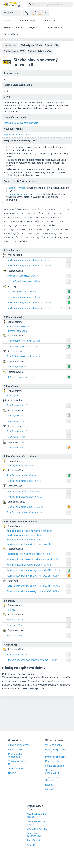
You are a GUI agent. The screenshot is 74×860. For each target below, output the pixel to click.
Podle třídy (9, 34)
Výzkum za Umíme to (17, 762)
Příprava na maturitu (55, 756)
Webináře (50, 789)
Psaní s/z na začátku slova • (25, 475)
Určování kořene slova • (22, 276)
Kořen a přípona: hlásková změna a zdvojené (29, 530)
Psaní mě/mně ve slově (19, 326)
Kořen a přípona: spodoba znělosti (24, 539)
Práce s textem (11, 27)
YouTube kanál (15, 768)
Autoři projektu (15, 749)
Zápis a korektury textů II (17, 134)
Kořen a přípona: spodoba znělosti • (29, 564)
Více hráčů (53, 27)
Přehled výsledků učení (40, 51)
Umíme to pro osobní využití (52, 771)
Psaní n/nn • (17, 405)
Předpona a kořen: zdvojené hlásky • (29, 553)
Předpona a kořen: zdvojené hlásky (25, 535)
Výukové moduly (53, 745)
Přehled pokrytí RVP (13, 51)
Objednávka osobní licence (36, 815)
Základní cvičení (28, 20)
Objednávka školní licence (36, 823)
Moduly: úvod (10, 45)
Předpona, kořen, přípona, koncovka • (28, 260)
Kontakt (31, 845)
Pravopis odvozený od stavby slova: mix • (32, 660)
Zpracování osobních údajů (34, 834)
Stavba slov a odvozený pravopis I (21, 123)
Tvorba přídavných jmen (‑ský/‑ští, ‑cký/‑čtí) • (33, 570)
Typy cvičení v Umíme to (52, 779)
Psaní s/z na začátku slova (21, 465)
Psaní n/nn (12, 395)
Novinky (12, 773)
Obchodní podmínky (37, 828)
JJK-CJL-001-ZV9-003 (15, 188)
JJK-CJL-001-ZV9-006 (15, 194)
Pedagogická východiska (15, 755)
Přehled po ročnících (31, 45)
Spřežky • (15, 619)
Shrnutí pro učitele (54, 766)
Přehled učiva (52, 45)
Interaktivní (50, 20)
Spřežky (11, 610)
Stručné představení (18, 745)
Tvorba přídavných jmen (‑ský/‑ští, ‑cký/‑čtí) (29, 544)
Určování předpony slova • (24, 281)
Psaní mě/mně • (18, 366)
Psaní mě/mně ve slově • (23, 340)
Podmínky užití (34, 840)
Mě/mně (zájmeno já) (17, 331)
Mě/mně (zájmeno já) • (22, 377)
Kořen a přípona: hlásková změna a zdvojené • (34, 559)
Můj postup (9, 12)
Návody (49, 784)
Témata (7, 20)
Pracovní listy (52, 761)
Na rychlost (34, 27)
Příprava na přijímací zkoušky (55, 751)
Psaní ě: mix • (17, 654)
